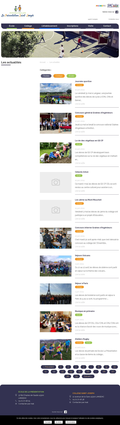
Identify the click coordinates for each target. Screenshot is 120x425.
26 (104, 371)
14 (71, 371)
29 (76, 376)
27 (113, 371)
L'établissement (49, 26)
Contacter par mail (26, 404)
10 (115, 367)
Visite (90, 26)
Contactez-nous (114, 19)
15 (79, 371)
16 (88, 371)
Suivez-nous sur (110, 12)
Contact (107, 26)
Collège (28, 26)
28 (68, 376)
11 (46, 371)
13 (62, 371)
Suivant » (88, 376)
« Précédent (48, 367)
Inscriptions (72, 26)
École (12, 26)
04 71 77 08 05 (24, 401)
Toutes (46, 76)
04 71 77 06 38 (78, 399)
